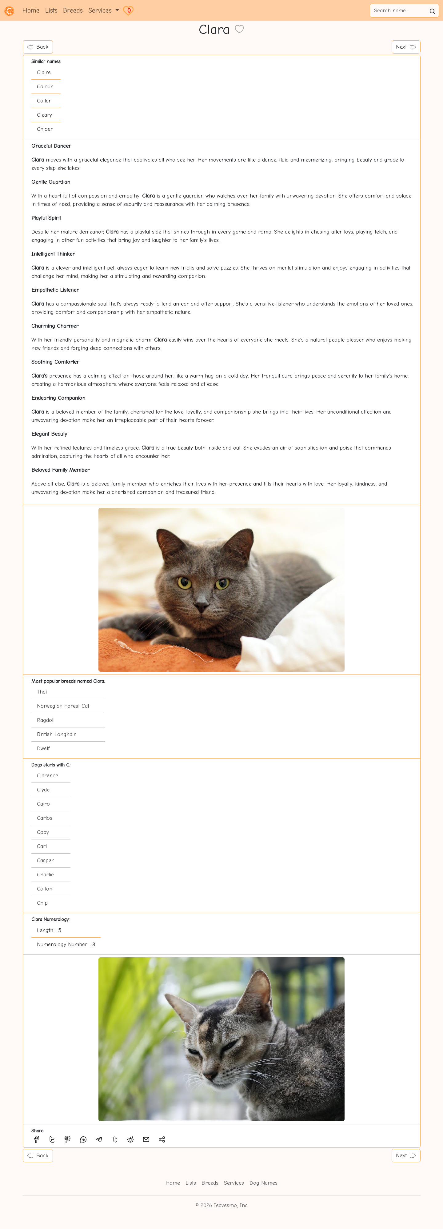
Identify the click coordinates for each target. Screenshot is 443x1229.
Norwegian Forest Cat (63, 706)
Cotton (44, 889)
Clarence (47, 775)
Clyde (43, 790)
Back (37, 47)
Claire (44, 72)
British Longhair (56, 734)
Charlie (45, 874)
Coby (43, 832)
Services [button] (101, 10)
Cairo (43, 804)
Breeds (73, 10)
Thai (42, 692)
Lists (51, 10)
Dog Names (263, 1183)
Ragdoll (45, 720)
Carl (42, 846)
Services (234, 1183)
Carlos (44, 818)
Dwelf (43, 748)
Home (31, 10)
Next (406, 47)
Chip (42, 903)
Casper (45, 860)
